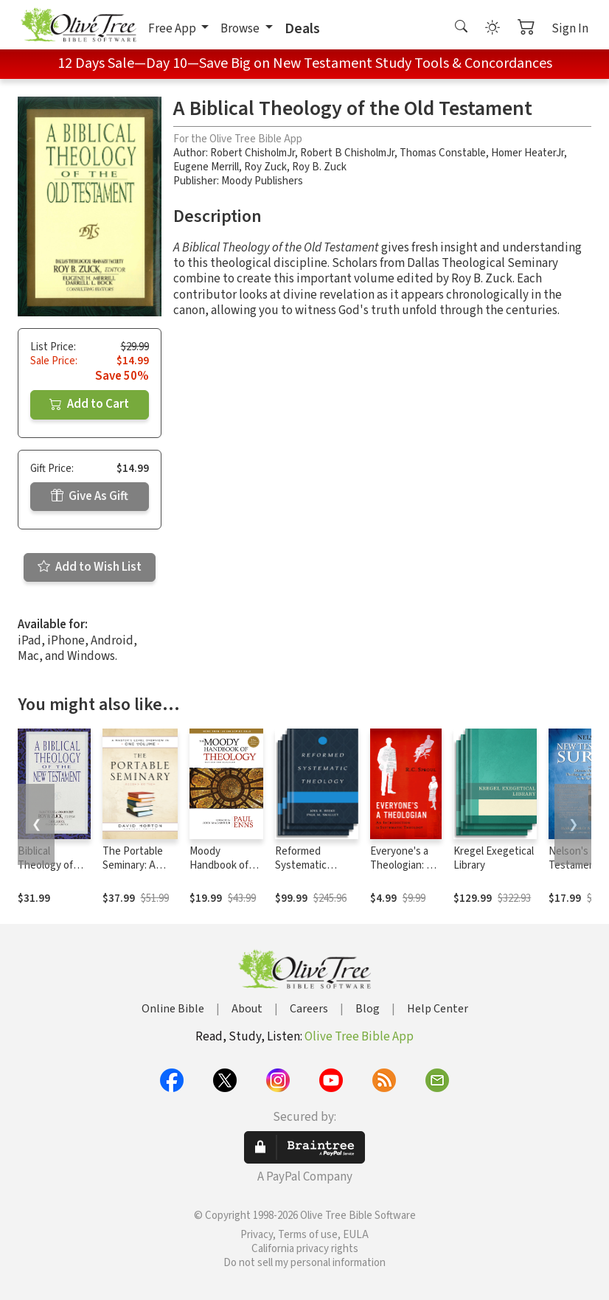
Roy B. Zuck (319, 167)
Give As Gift (89, 496)
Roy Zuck (265, 167)
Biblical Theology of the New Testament (45, 872)
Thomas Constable (443, 153)
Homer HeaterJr (527, 153)
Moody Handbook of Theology (218, 865)
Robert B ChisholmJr (347, 153)
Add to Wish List (90, 567)
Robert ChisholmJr (252, 153)
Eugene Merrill (206, 167)
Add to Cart (89, 404)
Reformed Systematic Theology (301, 865)
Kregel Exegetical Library (493, 858)
